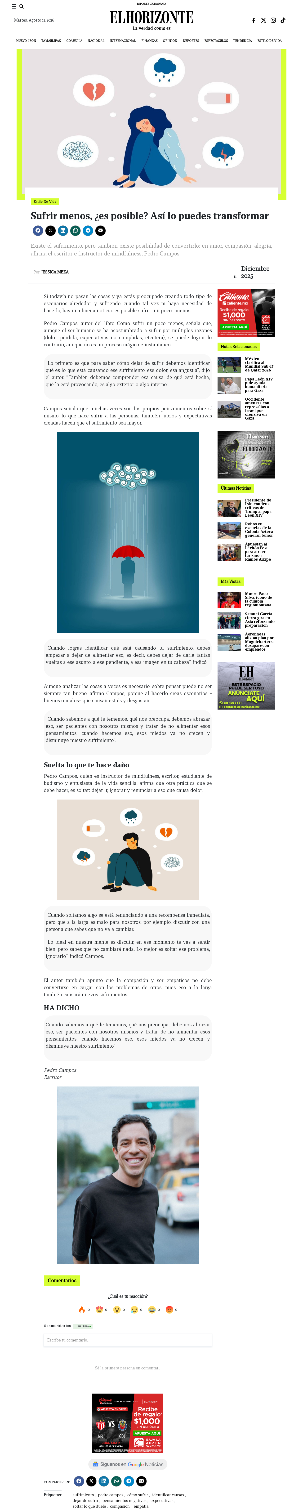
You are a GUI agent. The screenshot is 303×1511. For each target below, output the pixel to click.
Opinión (170, 41)
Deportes (191, 41)
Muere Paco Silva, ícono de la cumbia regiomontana (258, 599)
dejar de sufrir (85, 1500)
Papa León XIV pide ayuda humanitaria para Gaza (259, 385)
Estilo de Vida (269, 41)
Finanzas (149, 41)
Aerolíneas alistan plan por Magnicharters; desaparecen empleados (259, 642)
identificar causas (168, 1495)
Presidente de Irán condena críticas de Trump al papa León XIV (258, 508)
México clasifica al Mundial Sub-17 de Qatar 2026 (259, 364)
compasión (120, 1506)
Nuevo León (26, 41)
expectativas (162, 1500)
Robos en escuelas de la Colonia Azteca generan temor (259, 530)
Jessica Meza (55, 272)
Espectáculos (216, 41)
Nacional (96, 41)
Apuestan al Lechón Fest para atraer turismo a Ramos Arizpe (258, 552)
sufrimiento (83, 1495)
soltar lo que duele (89, 1506)
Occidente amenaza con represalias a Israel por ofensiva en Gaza (257, 409)
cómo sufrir (137, 1495)
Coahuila (74, 41)
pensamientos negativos (124, 1500)
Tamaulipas (51, 41)
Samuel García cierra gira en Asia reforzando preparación (260, 620)
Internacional (123, 41)
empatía (141, 1506)
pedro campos (110, 1495)
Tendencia (242, 41)
